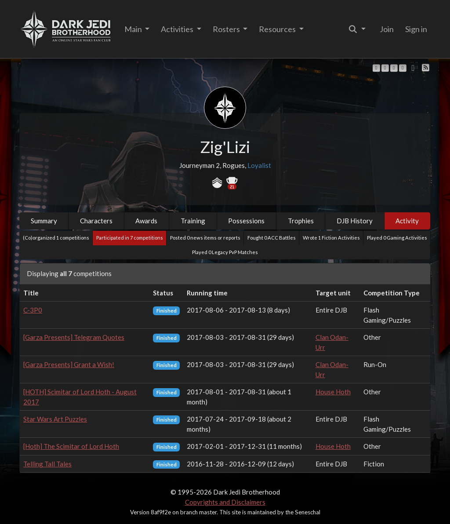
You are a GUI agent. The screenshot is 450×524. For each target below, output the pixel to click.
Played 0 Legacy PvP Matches (225, 252)
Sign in (416, 29)
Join (387, 29)
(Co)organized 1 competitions (56, 237)
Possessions (246, 221)
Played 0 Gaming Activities (397, 237)
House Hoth (333, 392)
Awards (146, 221)
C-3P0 (32, 310)
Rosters (227, 29)
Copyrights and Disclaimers (225, 502)
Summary (44, 221)
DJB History (355, 221)
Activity (407, 221)
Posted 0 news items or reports (205, 237)
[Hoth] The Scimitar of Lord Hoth (71, 446)
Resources (278, 29)
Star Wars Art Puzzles (55, 419)
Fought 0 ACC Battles (271, 237)
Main (133, 29)
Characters (96, 221)
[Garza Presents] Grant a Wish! (68, 364)
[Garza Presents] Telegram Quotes (73, 337)
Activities (178, 29)
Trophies (301, 221)
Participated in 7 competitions (129, 237)
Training (193, 221)
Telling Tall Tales (47, 464)
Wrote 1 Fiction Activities (331, 237)
